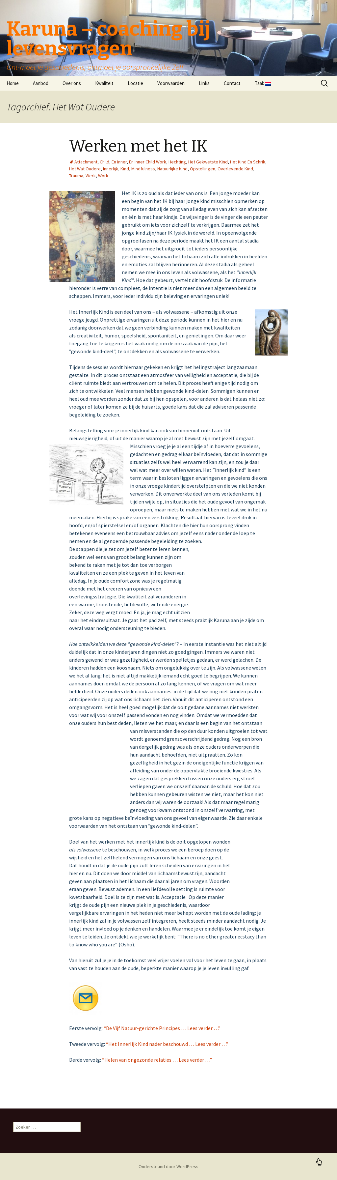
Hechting (177, 162)
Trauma (76, 176)
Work (103, 176)
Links (204, 83)
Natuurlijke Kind (172, 169)
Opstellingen (202, 169)
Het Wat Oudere (85, 169)
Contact (232, 83)
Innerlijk (110, 169)
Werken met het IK (138, 146)
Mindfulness (143, 169)
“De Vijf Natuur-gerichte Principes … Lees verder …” (162, 1028)
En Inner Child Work (147, 162)
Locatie (135, 83)
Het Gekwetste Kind (208, 162)
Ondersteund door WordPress (168, 1166)
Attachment (85, 162)
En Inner (119, 162)
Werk (91, 176)
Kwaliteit (104, 83)
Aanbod (40, 83)
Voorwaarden (171, 83)
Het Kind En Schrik (247, 162)
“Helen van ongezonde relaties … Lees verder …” (157, 1059)
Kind (124, 169)
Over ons (72, 83)
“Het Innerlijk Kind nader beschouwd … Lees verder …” (167, 1044)
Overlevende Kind (235, 169)
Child (104, 162)
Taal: (263, 83)
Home (13, 83)
